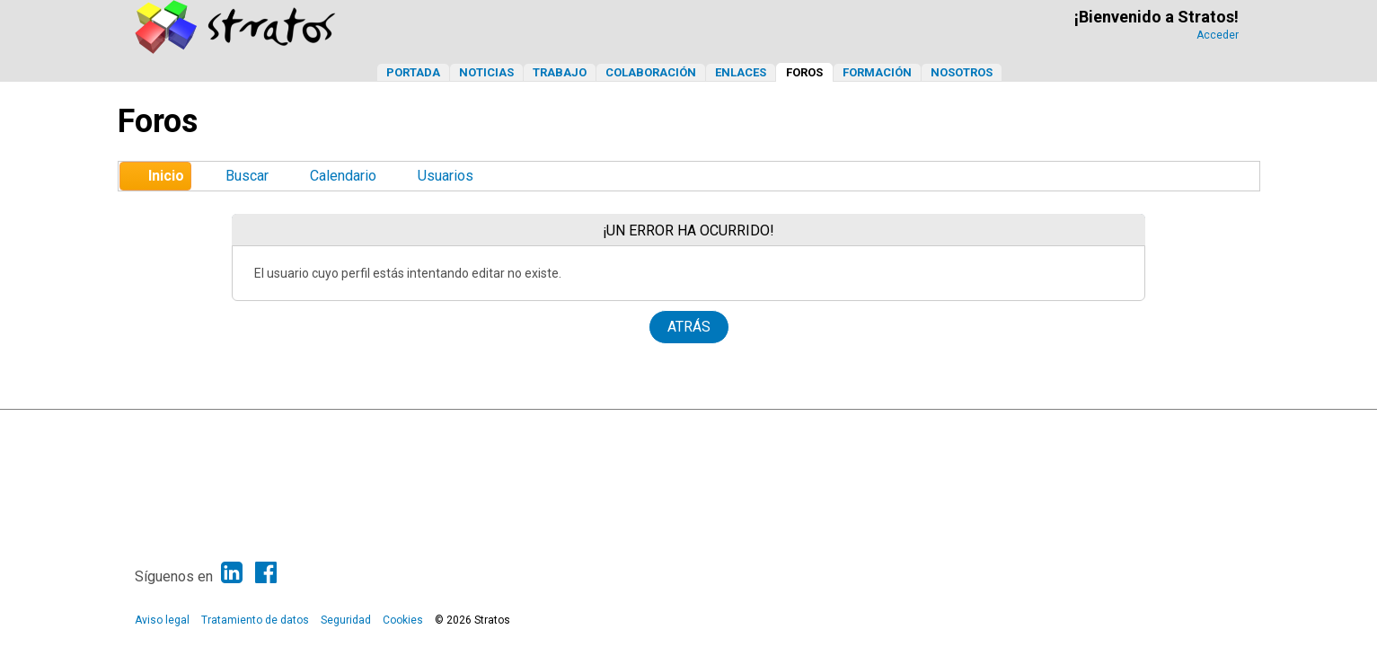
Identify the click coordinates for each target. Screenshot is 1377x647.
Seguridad (346, 620)
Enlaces (740, 72)
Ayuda (1155, 427)
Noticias (486, 72)
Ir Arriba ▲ (1202, 427)
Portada (413, 72)
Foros (804, 72)
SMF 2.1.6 (569, 427)
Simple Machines (704, 427)
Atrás (689, 326)
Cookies (403, 620)
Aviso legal (162, 620)
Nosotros (962, 72)
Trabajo (560, 72)
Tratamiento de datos (255, 620)
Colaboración (650, 72)
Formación (877, 72)
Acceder (1217, 35)
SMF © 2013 (631, 427)
